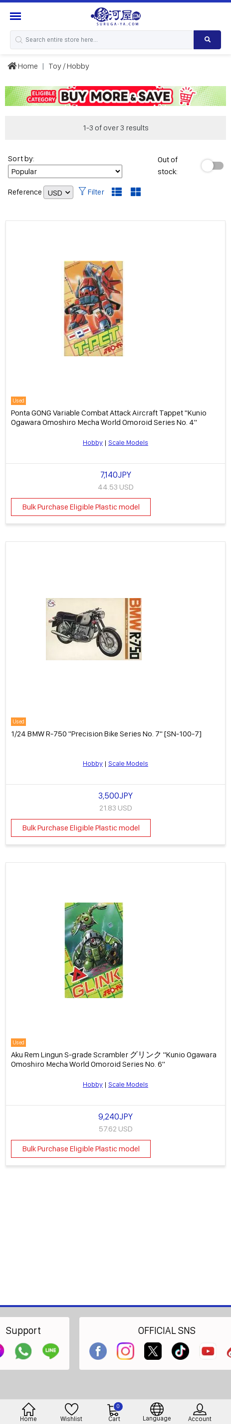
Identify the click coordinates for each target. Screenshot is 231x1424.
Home (22, 66)
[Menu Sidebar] (16, 16)
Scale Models (128, 442)
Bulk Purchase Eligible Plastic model (81, 506)
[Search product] (207, 39)
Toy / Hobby (68, 66)
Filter (91, 192)
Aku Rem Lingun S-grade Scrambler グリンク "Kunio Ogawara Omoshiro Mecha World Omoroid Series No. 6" (114, 1059)
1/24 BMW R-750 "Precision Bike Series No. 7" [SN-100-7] (106, 733)
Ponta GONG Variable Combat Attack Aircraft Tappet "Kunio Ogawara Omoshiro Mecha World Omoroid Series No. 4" (109, 417)
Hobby (93, 442)
